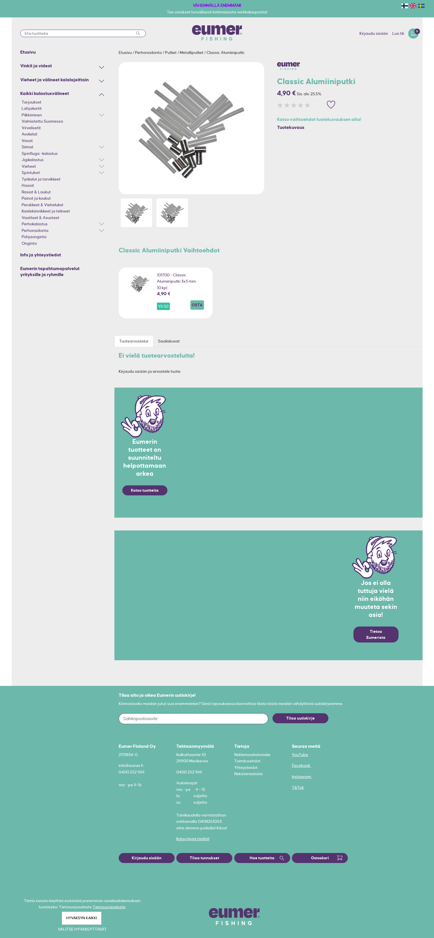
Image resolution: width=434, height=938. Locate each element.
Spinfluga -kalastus (40, 153)
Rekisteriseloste (248, 773)
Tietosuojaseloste (109, 907)
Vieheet (29, 166)
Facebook (301, 765)
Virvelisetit (31, 127)
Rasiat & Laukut (36, 192)
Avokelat (29, 134)
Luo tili (398, 33)
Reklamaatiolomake (252, 754)
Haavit (28, 185)
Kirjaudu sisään (374, 33)
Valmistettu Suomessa (42, 121)
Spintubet (31, 172)
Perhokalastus (35, 224)
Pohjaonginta (34, 236)
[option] (191, 128)
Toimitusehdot (247, 761)
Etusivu (126, 52)
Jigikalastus (33, 159)
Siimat (27, 147)
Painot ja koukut (36, 198)
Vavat (27, 140)
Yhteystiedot (246, 767)
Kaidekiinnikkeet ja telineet (46, 211)
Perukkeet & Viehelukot (42, 204)
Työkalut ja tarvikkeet (41, 179)
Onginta (29, 243)
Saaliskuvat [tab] (169, 341)
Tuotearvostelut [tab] (133, 341)
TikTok (298, 787)
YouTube (300, 754)
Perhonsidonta (35, 230)
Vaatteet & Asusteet (40, 217)
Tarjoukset (31, 102)
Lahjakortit (32, 108)
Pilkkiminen (32, 115)
